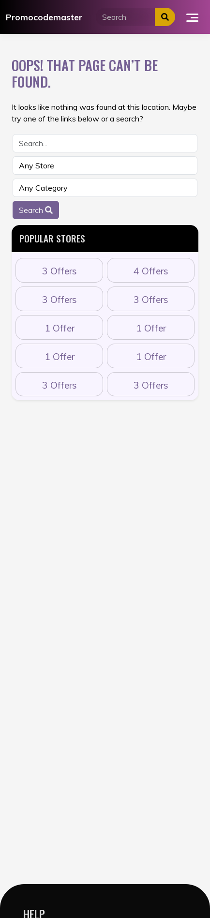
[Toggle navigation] (192, 17)
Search (36, 210)
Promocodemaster (44, 17)
